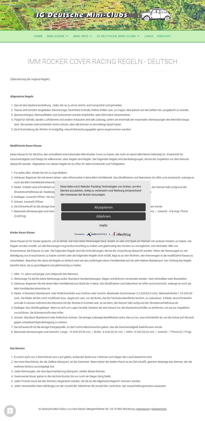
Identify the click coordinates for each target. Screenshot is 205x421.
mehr (103, 225)
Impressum (143, 408)
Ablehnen (103, 216)
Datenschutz (159, 408)
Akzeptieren (103, 207)
